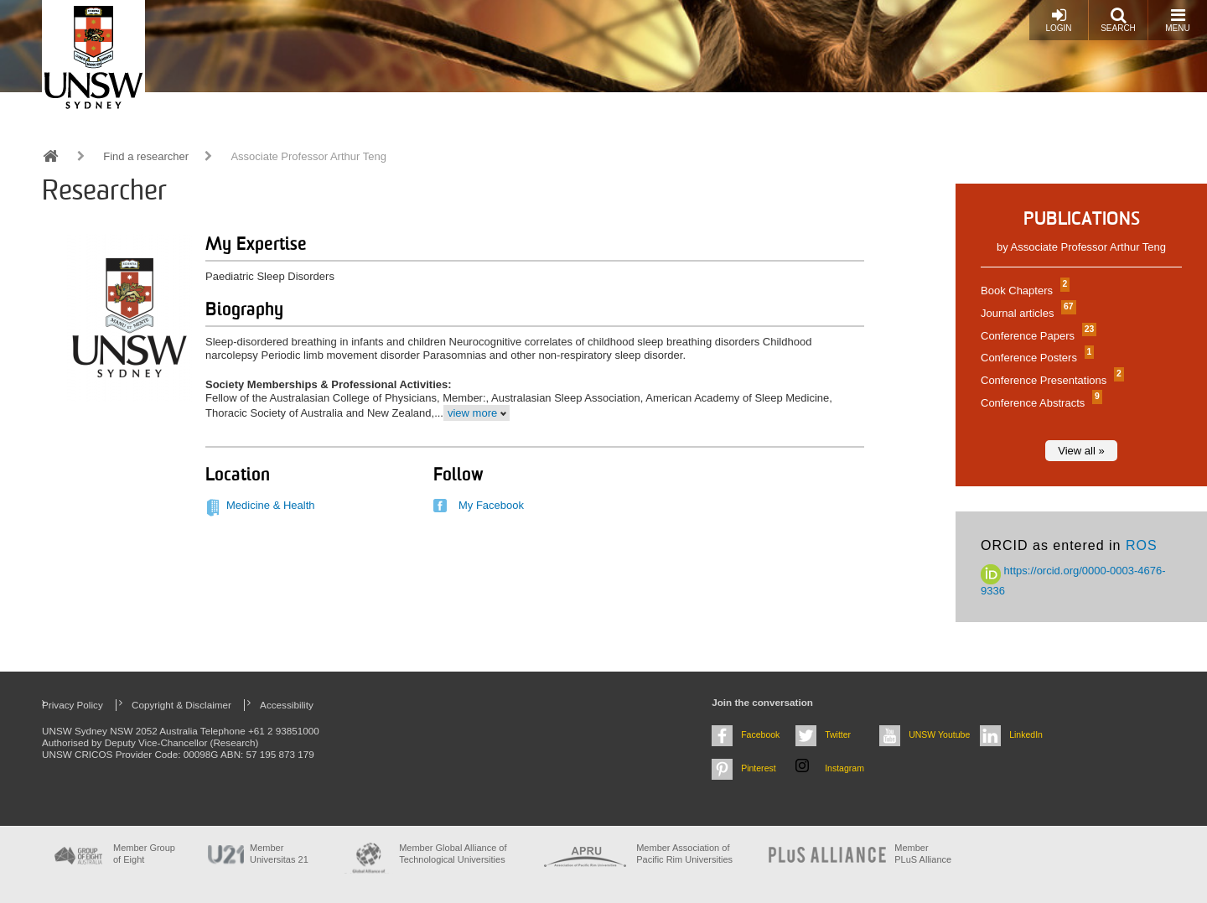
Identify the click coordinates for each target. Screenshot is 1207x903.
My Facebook (491, 505)
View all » (1081, 450)
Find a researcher (146, 156)
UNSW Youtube (939, 734)
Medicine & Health (270, 505)
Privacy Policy (72, 704)
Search (1118, 20)
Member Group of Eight (144, 853)
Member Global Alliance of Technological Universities (452, 853)
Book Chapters (1023, 290)
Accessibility (286, 704)
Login (1058, 20)
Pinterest (758, 768)
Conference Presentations (1050, 380)
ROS (1142, 545)
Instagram (844, 768)
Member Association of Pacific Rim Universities (684, 853)
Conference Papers (1036, 336)
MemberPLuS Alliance (922, 853)
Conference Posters (1035, 357)
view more (472, 413)
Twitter (838, 734)
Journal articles (1026, 313)
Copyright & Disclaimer (181, 704)
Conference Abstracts (1039, 403)
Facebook (760, 734)
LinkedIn (1026, 734)
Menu (1177, 20)
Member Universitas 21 (279, 853)
